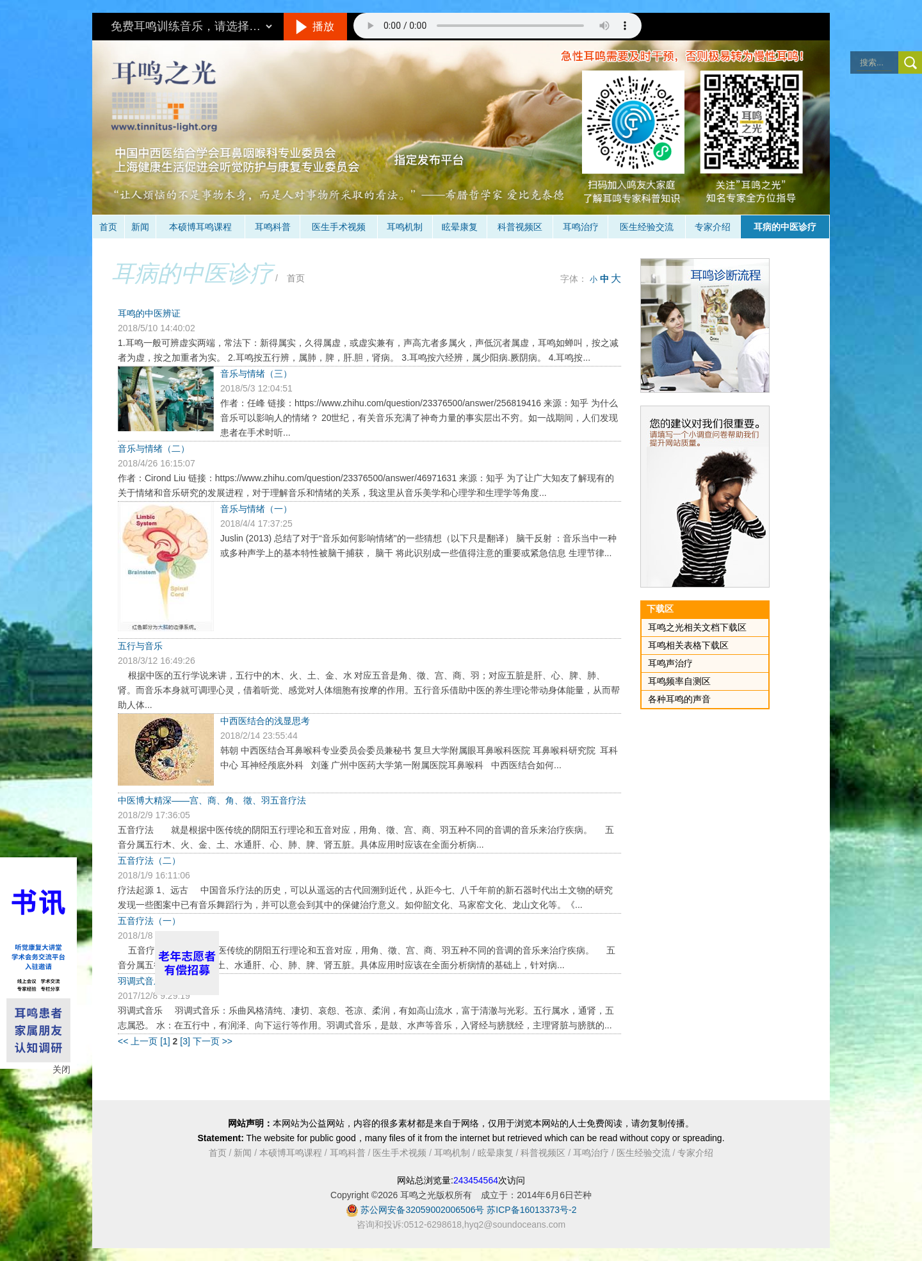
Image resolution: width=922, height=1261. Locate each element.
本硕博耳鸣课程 (200, 227)
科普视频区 (519, 227)
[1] (166, 1041)
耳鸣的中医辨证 (149, 313)
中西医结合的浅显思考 (265, 721)
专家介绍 (713, 227)
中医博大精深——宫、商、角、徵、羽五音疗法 (212, 800)
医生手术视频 (339, 227)
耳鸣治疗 (581, 227)
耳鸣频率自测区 (679, 681)
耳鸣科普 (273, 227)
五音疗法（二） (149, 860)
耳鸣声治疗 (670, 663)
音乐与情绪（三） (256, 373)
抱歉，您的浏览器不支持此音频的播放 (497, 25)
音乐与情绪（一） (256, 509)
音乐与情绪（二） (154, 448)
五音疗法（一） (149, 921)
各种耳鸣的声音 (679, 699)
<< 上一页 (138, 1041)
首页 (108, 227)
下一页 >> (212, 1041)
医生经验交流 (647, 227)
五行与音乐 (140, 646)
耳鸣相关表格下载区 (688, 645)
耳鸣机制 (405, 227)
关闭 (61, 1069)
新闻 (140, 227)
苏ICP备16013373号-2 (531, 1210)
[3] (186, 1041)
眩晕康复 (460, 227)
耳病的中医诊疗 (785, 227)
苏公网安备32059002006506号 (422, 1210)
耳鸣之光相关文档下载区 (697, 627)
